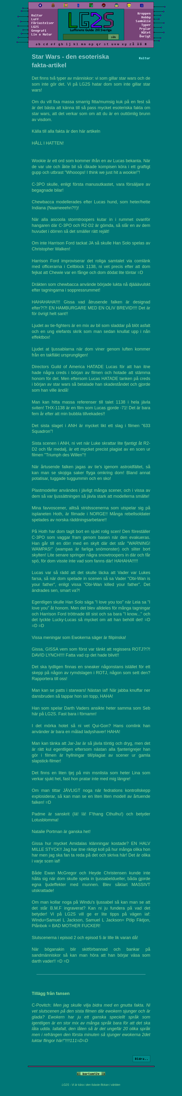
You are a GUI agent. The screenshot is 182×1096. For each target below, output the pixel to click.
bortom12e (91, 1074)
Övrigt (145, 36)
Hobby (146, 17)
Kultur (37, 15)
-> (103, 1074)
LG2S (35, 27)
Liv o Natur (41, 34)
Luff (35, 19)
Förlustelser (42, 23)
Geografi (38, 30)
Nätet (146, 32)
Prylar (145, 28)
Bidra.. (141, 1059)
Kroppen (144, 13)
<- (79, 1074)
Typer (146, 25)
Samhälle (143, 21)
